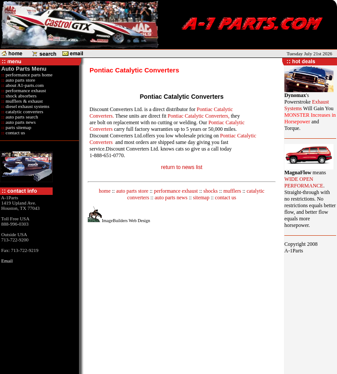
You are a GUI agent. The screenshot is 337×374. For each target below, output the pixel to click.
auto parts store (19, 80)
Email (7, 260)
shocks (211, 191)
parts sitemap (17, 127)
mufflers (232, 191)
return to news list (181, 167)
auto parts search (21, 116)
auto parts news (20, 122)
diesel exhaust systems (26, 106)
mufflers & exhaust (23, 101)
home (105, 191)
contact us (14, 132)
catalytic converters (23, 111)
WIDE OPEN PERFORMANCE (303, 182)
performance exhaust (25, 90)
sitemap (201, 197)
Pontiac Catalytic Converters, (198, 116)
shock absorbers (20, 95)
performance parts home (28, 74)
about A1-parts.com (24, 85)
